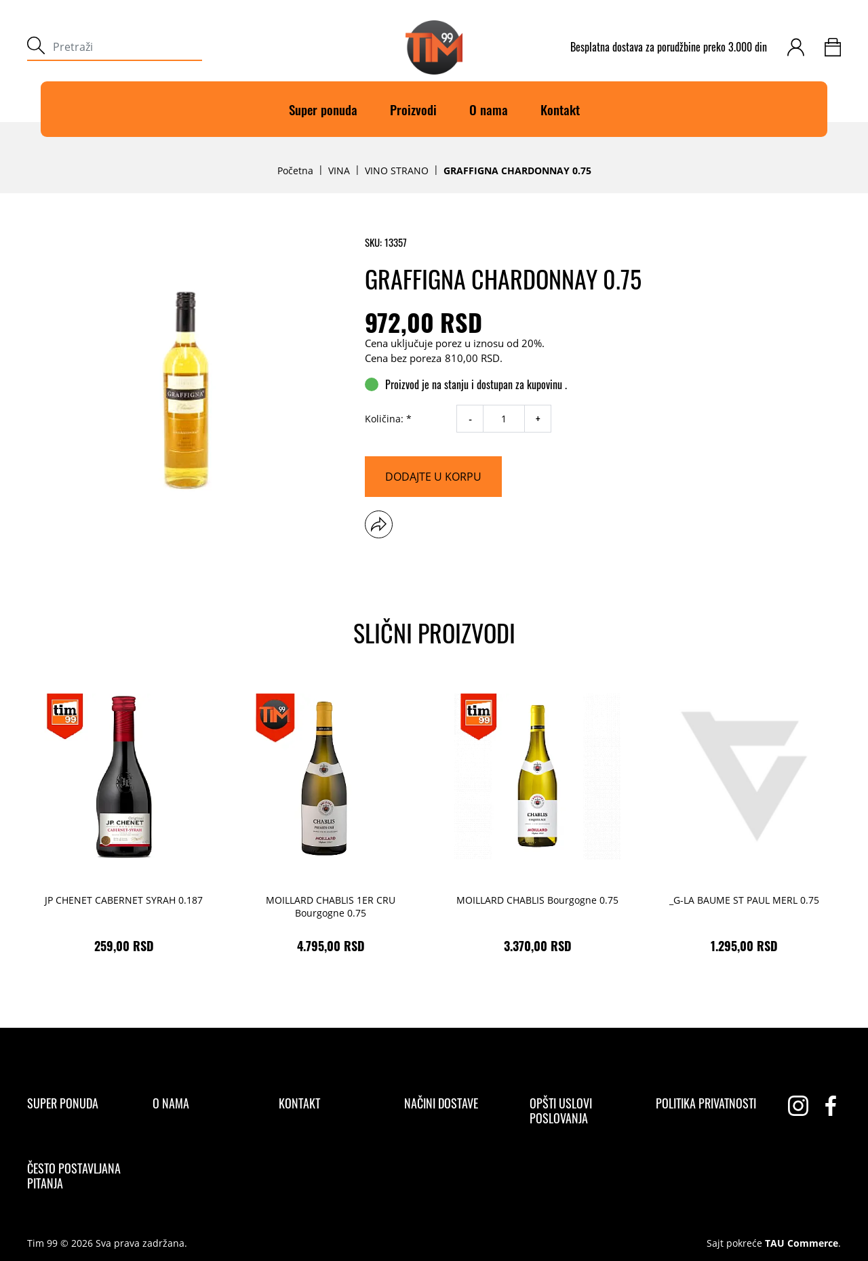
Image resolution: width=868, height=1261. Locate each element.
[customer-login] (795, 47)
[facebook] (831, 1106)
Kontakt (560, 109)
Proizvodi (413, 109)
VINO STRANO (397, 171)
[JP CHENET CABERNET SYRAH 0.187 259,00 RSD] (123, 820)
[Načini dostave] (441, 1103)
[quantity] (504, 419)
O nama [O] (488, 109)
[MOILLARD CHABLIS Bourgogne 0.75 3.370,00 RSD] (537, 820)
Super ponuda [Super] (323, 109)
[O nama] (171, 1103)
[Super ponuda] (62, 1103)
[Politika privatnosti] (706, 1103)
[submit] (36, 47)
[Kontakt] (299, 1103)
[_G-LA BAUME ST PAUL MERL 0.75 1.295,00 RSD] (744, 820)
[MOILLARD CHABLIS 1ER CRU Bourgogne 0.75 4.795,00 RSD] (330, 820)
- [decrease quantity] (470, 419)
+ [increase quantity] (538, 419)
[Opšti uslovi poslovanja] (580, 1110)
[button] (379, 524)
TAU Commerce (801, 1243)
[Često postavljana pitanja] (78, 1175)
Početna (295, 171)
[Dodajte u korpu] (433, 476)
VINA (339, 171)
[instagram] (798, 1106)
